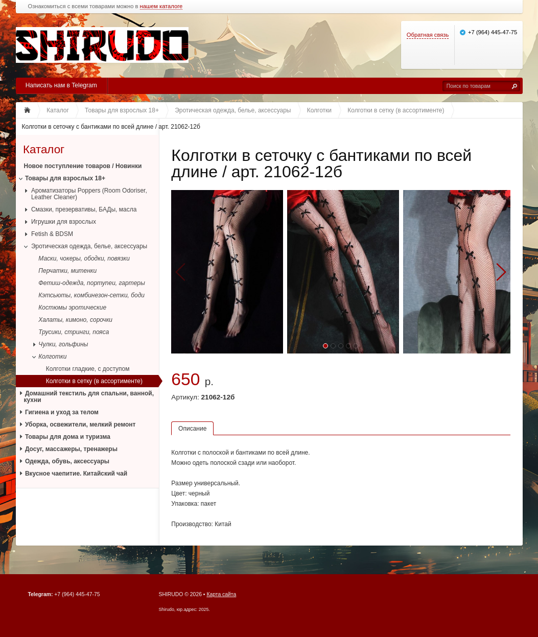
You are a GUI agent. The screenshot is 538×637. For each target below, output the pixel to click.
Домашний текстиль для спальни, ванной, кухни (89, 397)
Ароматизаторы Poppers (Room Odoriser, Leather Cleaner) (89, 194)
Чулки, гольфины (63, 344)
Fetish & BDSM (52, 234)
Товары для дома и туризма (67, 436)
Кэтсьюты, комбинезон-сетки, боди (91, 295)
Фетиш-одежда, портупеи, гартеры (91, 283)
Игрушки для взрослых (63, 221)
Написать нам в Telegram (61, 85)
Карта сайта (221, 594)
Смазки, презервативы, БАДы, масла (83, 209)
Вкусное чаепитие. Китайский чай (76, 473)
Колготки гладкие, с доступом (88, 368)
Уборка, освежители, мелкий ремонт (80, 424)
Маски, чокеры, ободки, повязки (84, 258)
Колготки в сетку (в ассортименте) (94, 381)
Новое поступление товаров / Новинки (83, 166)
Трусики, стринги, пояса (73, 332)
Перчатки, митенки (67, 270)
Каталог (43, 149)
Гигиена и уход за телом (62, 412)
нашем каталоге (161, 6)
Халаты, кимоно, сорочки (75, 319)
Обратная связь (428, 35)
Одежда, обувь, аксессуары (67, 461)
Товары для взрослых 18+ (65, 178)
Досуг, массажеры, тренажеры (71, 449)
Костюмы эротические (72, 307)
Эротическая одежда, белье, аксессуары (89, 246)
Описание (192, 428)
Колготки (52, 356)
